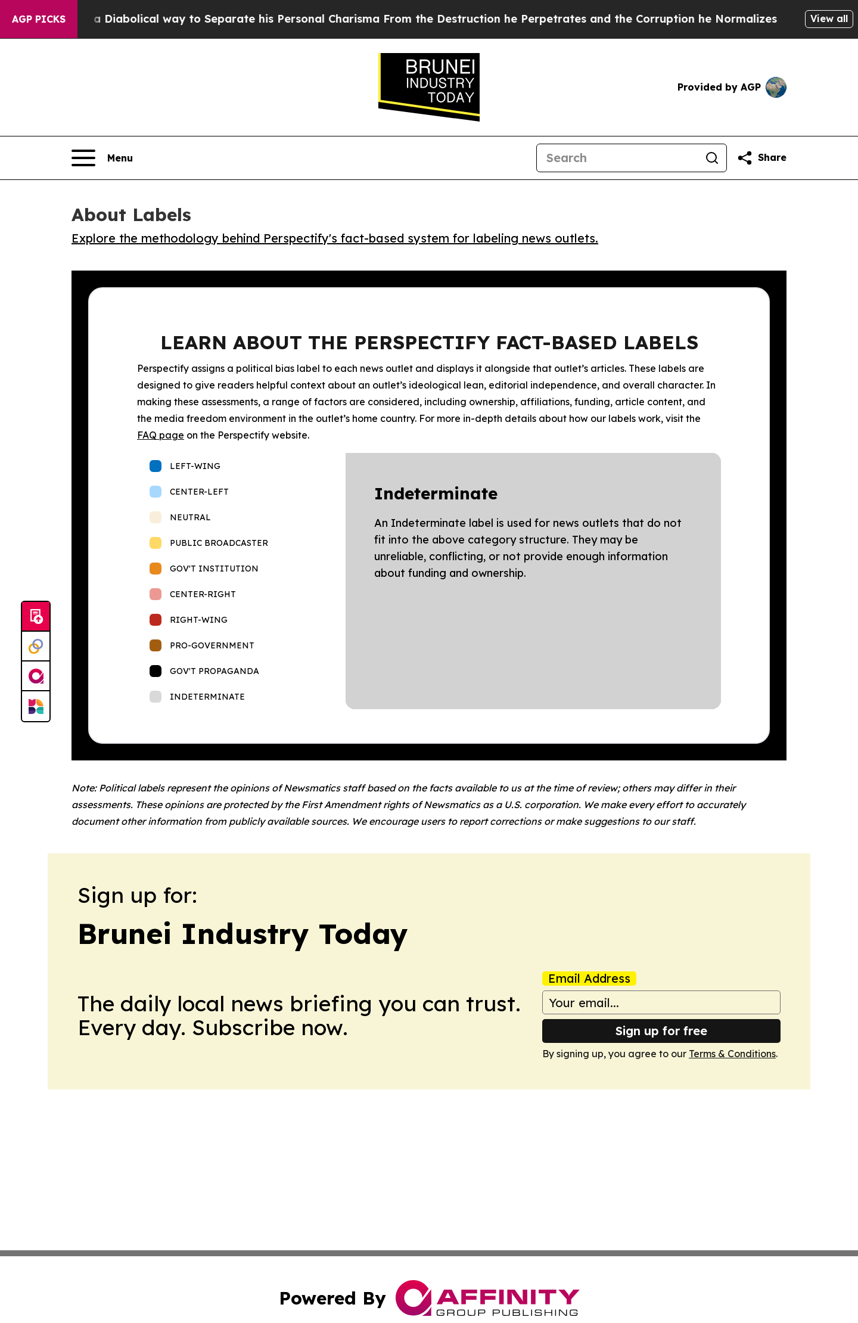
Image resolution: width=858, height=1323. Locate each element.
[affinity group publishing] (35, 676)
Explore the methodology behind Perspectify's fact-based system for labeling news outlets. (335, 238)
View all (829, 18)
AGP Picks (39, 19)
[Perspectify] (35, 647)
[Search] (617, 158)
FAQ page (160, 435)
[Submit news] (35, 617)
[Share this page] (761, 158)
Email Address (589, 978)
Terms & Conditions (732, 1054)
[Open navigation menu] (102, 158)
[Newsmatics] (35, 706)
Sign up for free (661, 1030)
